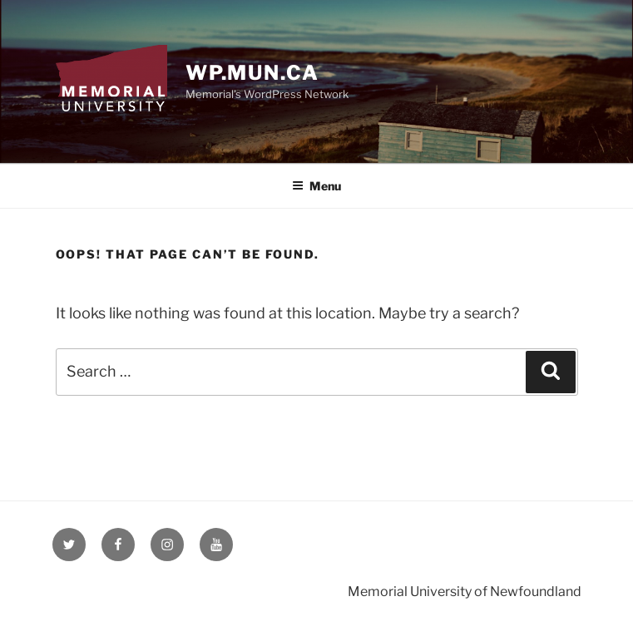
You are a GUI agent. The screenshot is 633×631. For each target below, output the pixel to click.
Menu (316, 186)
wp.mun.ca (252, 73)
